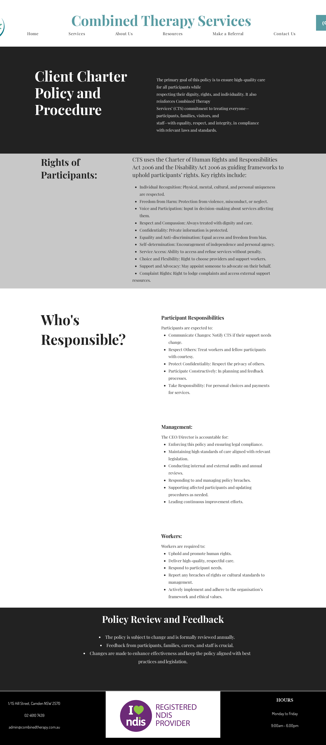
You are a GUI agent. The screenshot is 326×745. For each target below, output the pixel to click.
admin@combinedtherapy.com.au (34, 727)
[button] (76, 33)
